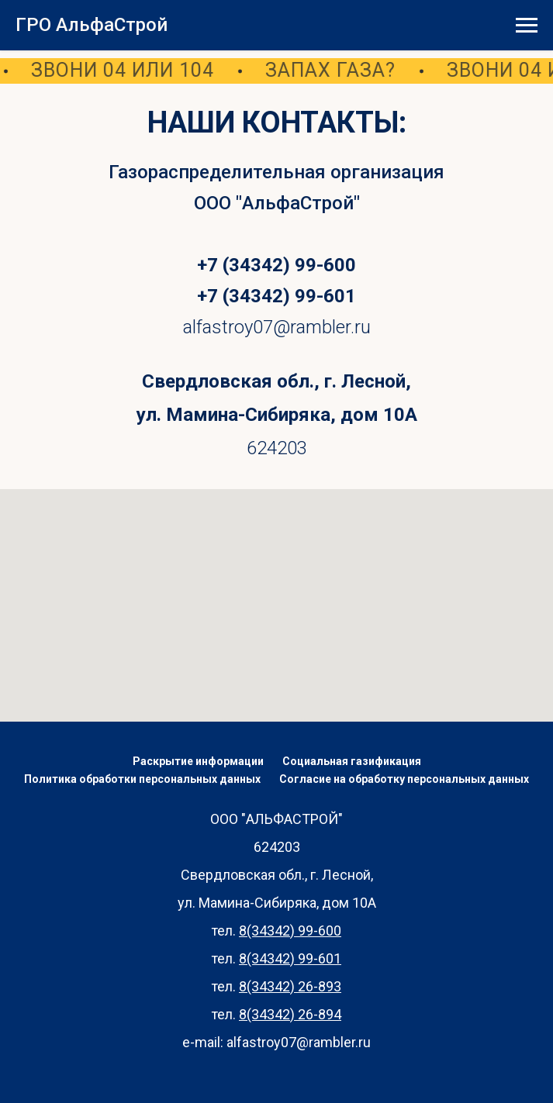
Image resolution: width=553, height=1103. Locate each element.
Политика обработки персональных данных (142, 779)
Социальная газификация (351, 761)
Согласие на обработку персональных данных (404, 779)
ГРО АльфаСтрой (92, 25)
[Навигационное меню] (526, 25)
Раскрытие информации (198, 761)
